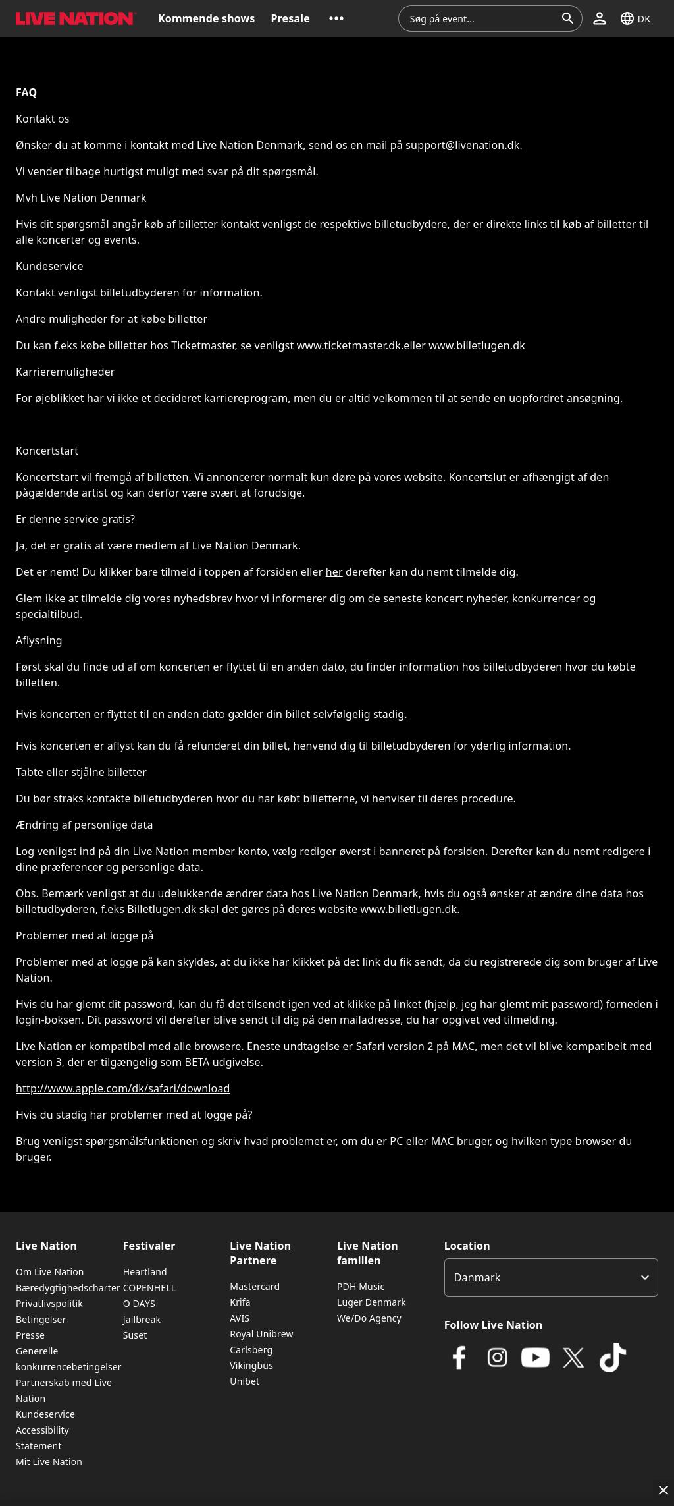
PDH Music (360, 1286)
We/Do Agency (369, 1318)
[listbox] (551, 1277)
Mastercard (255, 1286)
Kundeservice (45, 1414)
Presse (30, 1335)
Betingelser (41, 1319)
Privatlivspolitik (49, 1303)
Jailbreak (142, 1319)
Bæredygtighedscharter (68, 1287)
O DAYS (139, 1303)
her (334, 572)
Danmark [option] (477, 1277)
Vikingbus (251, 1365)
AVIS (239, 1318)
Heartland (145, 1272)
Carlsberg (251, 1349)
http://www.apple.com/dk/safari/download (123, 1088)
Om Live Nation (50, 1272)
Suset (135, 1335)
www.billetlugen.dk (476, 345)
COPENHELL (149, 1287)
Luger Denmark (371, 1302)
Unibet (244, 1381)
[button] (336, 18)
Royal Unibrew (261, 1333)
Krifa (240, 1302)
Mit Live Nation (49, 1461)
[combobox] (482, 18)
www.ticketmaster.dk (349, 345)
